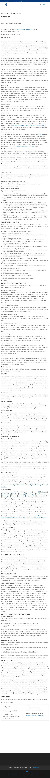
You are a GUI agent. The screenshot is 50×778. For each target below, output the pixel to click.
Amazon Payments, (18, 125)
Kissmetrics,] (22, 496)
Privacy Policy (36, 767)
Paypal (38, 125)
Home (10, 767)
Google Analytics (41, 494)
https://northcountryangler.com (24, 29)
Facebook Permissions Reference (25, 146)
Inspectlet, (14, 496)
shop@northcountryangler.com (35, 715)
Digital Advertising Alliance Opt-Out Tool (34, 517)
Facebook (41, 134)
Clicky (9, 494)
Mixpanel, (29, 496)
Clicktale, (4, 494)
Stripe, (43, 125)
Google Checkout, (31, 125)
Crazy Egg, (22, 494)
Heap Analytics (6, 496)
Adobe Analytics (42, 492)
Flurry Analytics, (30, 494)
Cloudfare (15, 494)
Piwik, (34, 496)
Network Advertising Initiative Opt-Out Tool (16, 485)
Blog (30, 767)
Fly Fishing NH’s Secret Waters (20, 767)
